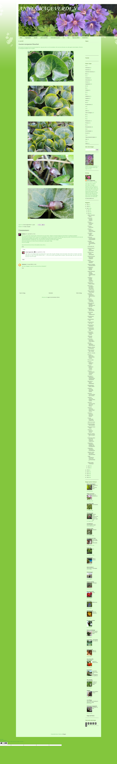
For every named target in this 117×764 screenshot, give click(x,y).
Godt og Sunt (90, 649)
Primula (87, 122)
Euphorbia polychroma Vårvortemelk (91, 309)
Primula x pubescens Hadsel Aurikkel (91, 230)
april (89, 465)
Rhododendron (88, 127)
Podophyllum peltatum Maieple (90, 268)
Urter (86, 139)
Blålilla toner (94, 602)
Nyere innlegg (22, 293)
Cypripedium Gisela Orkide (91, 283)
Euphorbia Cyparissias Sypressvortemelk (91, 295)
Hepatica (87, 98)
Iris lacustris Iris (91, 246)
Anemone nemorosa (89, 71)
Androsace (87, 67)
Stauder (35, 37)
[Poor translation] (5, 743)
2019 (88, 206)
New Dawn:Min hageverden (90, 660)
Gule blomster (95, 504)
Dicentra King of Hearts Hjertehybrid (91, 249)
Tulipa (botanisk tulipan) (90, 137)
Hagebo (88, 690)
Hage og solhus (75, 37)
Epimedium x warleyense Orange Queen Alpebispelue (91, 378)
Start (21, 37)
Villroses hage (90, 513)
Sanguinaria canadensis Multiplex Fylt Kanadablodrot (91, 445)
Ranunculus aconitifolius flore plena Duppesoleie (91, 287)
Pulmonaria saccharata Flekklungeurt (91, 340)
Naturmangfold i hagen (91, 524)
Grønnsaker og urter (55, 37)
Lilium (86, 110)
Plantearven (87, 120)
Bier (86, 73)
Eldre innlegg (79, 293)
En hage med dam (91, 620)
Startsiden (51, 293)
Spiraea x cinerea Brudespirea (91, 348)
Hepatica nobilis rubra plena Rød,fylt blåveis (91, 453)
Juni (93, 549)
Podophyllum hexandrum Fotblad (90, 333)
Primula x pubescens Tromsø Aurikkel (90, 367)
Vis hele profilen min (89, 198)
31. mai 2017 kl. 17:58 (40, 252)
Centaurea (87, 77)
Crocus (86, 81)
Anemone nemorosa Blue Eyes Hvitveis (91, 394)
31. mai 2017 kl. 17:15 (30, 233)
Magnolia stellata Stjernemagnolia (91, 435)
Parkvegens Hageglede (92, 706)
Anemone (87, 69)
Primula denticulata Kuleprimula (91, 419)
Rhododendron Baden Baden (91, 386)
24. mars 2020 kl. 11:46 (31, 264)
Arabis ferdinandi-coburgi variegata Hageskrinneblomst (91, 273)
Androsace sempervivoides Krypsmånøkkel (91, 238)
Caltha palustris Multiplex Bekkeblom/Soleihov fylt (91, 305)
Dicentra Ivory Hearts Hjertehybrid (91, 253)
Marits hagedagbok (91, 484)
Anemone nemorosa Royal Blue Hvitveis (90, 390)
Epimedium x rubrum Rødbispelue (91, 382)
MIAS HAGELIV (90, 567)
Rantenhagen (90, 572)
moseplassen (90, 523)
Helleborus (87, 96)
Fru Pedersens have (91, 538)
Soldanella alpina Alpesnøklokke (91, 424)
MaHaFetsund (90, 610)
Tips (68, 37)
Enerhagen (89, 601)
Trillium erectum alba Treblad (91, 350)
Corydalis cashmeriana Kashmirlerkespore (91, 243)
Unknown (24, 264)
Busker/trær (85, 37)
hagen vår (89, 547)
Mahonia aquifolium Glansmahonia (91, 344)
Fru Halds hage (90, 503)
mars (89, 467)
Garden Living (90, 528)
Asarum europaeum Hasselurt (90, 261)
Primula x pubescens (90, 227)
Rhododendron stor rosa (91, 323)
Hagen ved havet (90, 493)
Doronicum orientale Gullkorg (90, 219)
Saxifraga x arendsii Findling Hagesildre (90, 279)
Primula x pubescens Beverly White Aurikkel (91, 356)
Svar (23, 246)
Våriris (86, 143)
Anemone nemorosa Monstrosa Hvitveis (90, 414)
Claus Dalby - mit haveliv (92, 639)
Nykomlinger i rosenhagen (92, 568)
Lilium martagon (88, 112)
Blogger (64, 734)
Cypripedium (88, 84)
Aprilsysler (94, 529)
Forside (25, 226)
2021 (88, 204)
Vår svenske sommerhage (90, 680)
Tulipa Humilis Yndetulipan (91, 463)
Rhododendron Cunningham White (91, 329)
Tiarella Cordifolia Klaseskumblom (91, 265)
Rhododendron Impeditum (91, 326)
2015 (88, 471)
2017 (88, 208)
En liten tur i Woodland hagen (94, 683)
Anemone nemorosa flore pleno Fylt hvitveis (91, 404)
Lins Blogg (89, 700)
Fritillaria (87, 90)
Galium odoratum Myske (91, 216)
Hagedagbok (28, 37)
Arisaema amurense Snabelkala (90, 300)
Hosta (86, 100)
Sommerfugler (88, 131)
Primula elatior (91, 359)
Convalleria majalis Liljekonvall (90, 234)
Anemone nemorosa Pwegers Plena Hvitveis (91, 399)
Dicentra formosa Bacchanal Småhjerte (91, 257)
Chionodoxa (87, 79)
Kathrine (24, 233)
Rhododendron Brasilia (91, 317)
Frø (63, 37)
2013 (88, 475)
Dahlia (93, 592)
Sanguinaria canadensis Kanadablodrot (91, 449)
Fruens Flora (90, 557)
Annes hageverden (29, 252)
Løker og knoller (44, 37)
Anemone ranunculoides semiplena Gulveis (91, 372)
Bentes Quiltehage (91, 630)
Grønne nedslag (90, 581)
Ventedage (94, 582)
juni (89, 211)
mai (89, 213)
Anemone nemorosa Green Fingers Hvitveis (91, 409)
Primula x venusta (91, 352)
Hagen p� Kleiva (90, 715)
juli (88, 209)
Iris (86, 102)
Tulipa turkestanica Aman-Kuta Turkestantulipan (91, 458)
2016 (88, 470)
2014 (88, 473)
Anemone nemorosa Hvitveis (90, 431)
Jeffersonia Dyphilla (90, 337)
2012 (88, 477)
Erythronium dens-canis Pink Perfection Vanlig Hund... (91, 439)
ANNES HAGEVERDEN (47, 9)
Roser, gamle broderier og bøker (95, 632)
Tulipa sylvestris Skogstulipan (91, 291)
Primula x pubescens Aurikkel (90, 223)
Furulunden (89, 669)
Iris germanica (88, 104)
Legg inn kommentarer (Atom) (53, 297)
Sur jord (87, 133)
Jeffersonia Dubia (91, 422)
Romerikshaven (90, 591)
